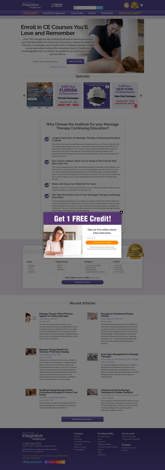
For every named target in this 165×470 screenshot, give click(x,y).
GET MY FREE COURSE (102, 243)
